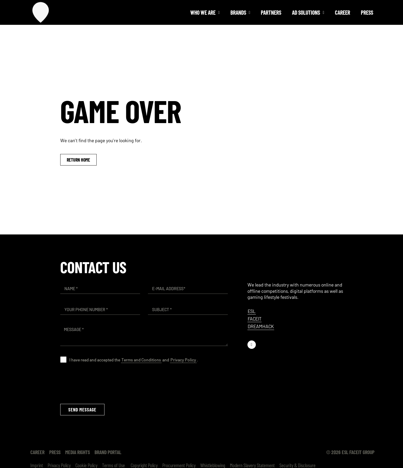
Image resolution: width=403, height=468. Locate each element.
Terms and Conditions (141, 359)
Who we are (205, 12)
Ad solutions (308, 12)
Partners (271, 12)
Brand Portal (108, 452)
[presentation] (100, 383)
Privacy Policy (183, 359)
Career (342, 12)
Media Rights (77, 452)
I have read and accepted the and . (133, 359)
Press (367, 12)
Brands (240, 12)
